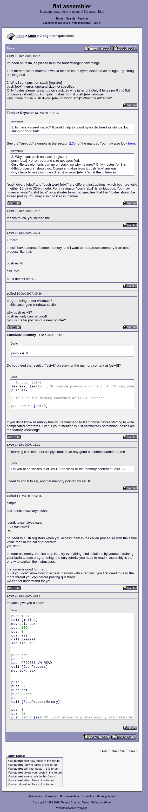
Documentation (69, 796)
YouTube (105, 802)
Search (70, 18)
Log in (97, 22)
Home (59, 18)
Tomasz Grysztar (70, 802)
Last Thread (109, 750)
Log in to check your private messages (67, 22)
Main (32, 36)
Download (51, 796)
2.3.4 (73, 143)
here (131, 143)
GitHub (95, 802)
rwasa (83, 808)
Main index (35, 796)
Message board (106, 796)
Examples (88, 796)
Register (83, 18)
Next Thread (127, 750)
